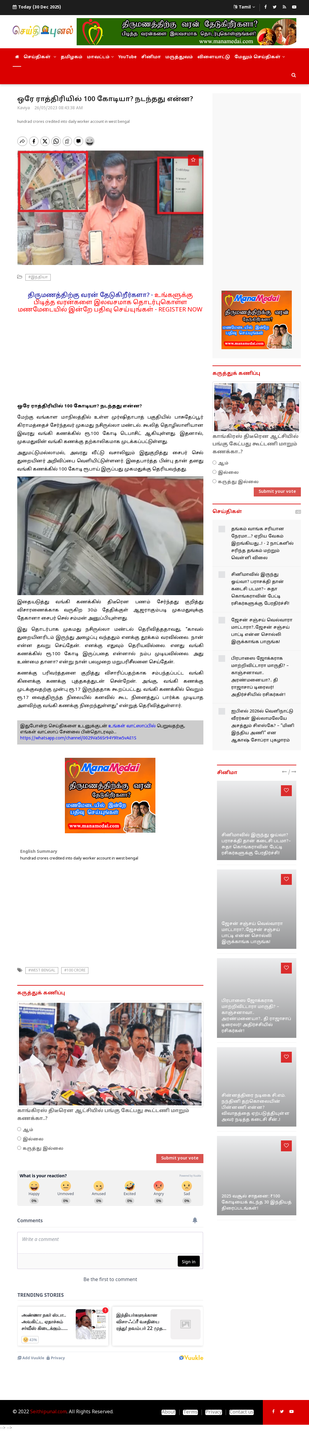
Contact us (241, 1412)
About (168, 1412)
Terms (190, 1412)
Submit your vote (180, 1158)
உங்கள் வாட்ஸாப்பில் (131, 726)
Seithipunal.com (48, 1412)
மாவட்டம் (100, 57)
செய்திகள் (40, 57)
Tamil (244, 7)
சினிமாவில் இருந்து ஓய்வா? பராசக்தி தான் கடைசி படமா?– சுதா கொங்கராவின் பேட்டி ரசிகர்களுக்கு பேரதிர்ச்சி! (260, 589)
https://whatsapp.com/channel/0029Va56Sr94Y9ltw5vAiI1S (78, 738)
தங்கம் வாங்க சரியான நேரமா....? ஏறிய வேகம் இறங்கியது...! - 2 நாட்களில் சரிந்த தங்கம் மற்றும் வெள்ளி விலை (262, 544)
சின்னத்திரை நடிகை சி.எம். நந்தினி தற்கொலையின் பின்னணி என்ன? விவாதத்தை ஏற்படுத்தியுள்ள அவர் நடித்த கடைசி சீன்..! (255, 1107)
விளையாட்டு (213, 57)
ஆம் (28, 1130)
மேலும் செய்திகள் (259, 57)
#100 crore (74, 970)
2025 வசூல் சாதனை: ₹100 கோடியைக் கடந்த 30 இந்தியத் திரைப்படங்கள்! (256, 1202)
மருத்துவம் (179, 57)
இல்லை (33, 1139)
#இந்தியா (38, 277)
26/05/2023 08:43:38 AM (58, 108)
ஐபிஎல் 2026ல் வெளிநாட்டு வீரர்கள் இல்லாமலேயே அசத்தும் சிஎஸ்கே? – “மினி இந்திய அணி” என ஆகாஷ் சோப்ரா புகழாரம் (262, 726)
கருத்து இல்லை (43, 1148)
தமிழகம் (71, 57)
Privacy (213, 1412)
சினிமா (151, 57)
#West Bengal (41, 970)
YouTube (127, 57)
